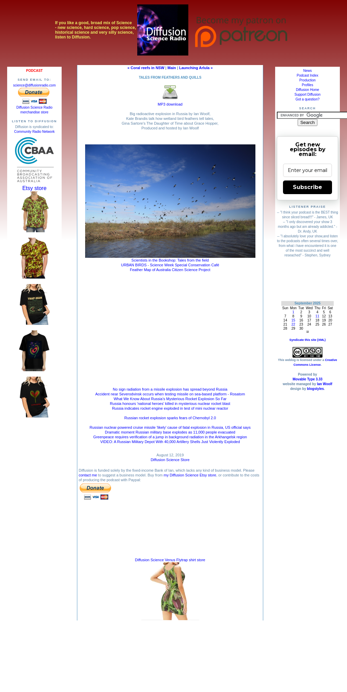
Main (172, 68)
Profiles (307, 85)
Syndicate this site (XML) (307, 340)
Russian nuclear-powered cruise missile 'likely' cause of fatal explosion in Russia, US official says (170, 427)
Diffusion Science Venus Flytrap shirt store (170, 560)
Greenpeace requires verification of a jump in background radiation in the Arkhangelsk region (170, 437)
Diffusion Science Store (170, 460)
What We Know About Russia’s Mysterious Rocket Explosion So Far (170, 399)
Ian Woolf (324, 384)
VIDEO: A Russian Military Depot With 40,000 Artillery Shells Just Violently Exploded (170, 442)
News (307, 71)
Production (307, 80)
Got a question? (308, 99)
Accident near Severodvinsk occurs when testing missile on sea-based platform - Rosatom (170, 394)
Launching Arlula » (196, 68)
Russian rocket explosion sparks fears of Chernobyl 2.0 (170, 418)
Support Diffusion (308, 94)
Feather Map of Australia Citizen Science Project (170, 270)
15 (293, 320)
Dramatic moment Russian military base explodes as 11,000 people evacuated (170, 432)
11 (317, 316)
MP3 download (170, 102)
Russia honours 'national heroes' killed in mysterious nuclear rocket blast (170, 404)
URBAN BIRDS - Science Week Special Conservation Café (170, 265)
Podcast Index (307, 75)
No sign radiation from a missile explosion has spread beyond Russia (170, 389)
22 (293, 324)
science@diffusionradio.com (34, 85)
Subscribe (307, 187)
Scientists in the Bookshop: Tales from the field (170, 260)
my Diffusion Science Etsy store (189, 475)
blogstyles (315, 389)
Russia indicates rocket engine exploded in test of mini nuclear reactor (170, 408)
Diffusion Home (307, 90)
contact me (88, 475)
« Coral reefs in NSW (145, 68)
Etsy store (34, 188)
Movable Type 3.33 (307, 379)
